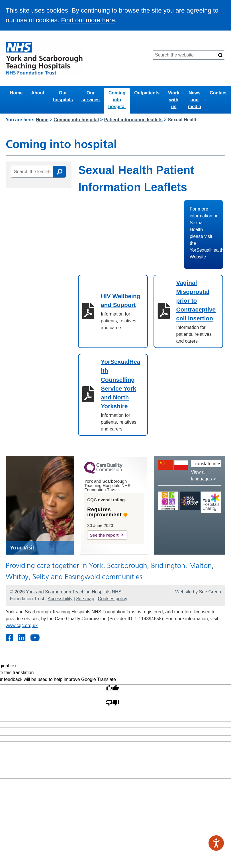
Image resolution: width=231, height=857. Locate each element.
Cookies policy (112, 598)
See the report (104, 535)
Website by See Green (198, 591)
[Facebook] (9, 638)
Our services (90, 96)
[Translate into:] (206, 463)
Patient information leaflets (133, 119)
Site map (85, 598)
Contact (218, 92)
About (37, 92)
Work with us (173, 99)
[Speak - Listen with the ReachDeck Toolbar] (216, 843)
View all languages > (203, 475)
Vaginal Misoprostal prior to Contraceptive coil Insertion (196, 300)
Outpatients (147, 92)
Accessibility (60, 598)
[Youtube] (34, 638)
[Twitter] (21, 638)
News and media (194, 99)
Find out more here (88, 20)
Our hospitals (63, 96)
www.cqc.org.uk (22, 625)
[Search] (220, 55)
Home (16, 92)
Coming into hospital (117, 99)
